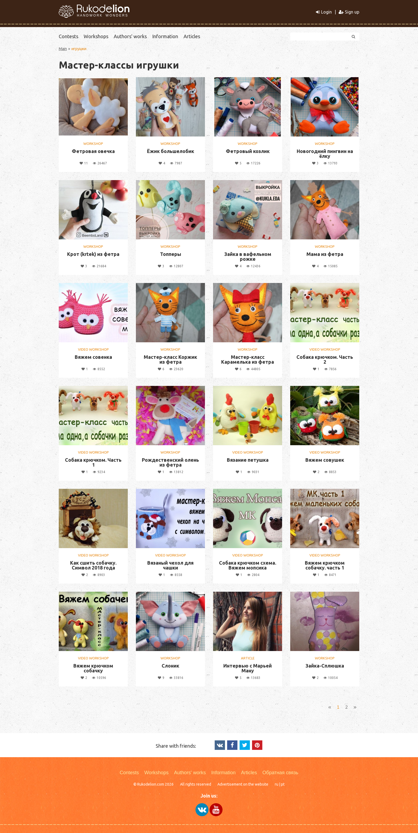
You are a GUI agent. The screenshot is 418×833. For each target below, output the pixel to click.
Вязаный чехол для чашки (170, 565)
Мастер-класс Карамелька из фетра (247, 359)
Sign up (349, 11)
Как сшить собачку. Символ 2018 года (93, 565)
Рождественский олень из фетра (170, 462)
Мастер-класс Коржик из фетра (170, 359)
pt (283, 784)
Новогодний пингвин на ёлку (325, 153)
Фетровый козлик (248, 151)
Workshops (96, 36)
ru (276, 784)
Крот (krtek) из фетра (93, 254)
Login (324, 11)
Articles (192, 36)
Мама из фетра (324, 254)
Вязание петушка (248, 459)
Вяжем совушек (324, 459)
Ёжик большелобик (170, 151)
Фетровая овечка (93, 151)
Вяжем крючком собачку (93, 668)
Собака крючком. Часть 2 (324, 359)
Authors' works (130, 36)
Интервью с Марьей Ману (247, 668)
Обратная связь (280, 772)
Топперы (170, 254)
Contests (68, 36)
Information (165, 36)
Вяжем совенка (93, 356)
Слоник (170, 665)
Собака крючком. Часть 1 (93, 462)
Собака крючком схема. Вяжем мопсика (247, 565)
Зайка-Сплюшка (324, 665)
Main (63, 49)
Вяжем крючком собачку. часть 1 (325, 565)
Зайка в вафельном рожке (247, 256)
